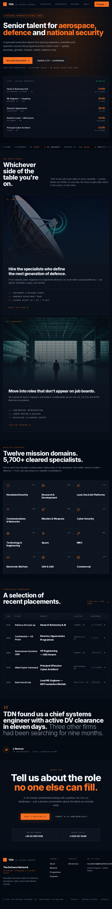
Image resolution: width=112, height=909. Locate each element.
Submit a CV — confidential (50, 60)
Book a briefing (35, 817)
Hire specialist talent (17, 60)
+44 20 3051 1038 (34, 836)
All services (73, 864)
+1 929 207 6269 (77, 836)
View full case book (98, 602)
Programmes (61, 4)
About (86, 4)
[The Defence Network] (19, 4)
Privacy (75, 899)
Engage (102, 4)
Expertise (45, 4)
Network (75, 4)
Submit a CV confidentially (71, 817)
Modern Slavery (90, 899)
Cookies (105, 899)
